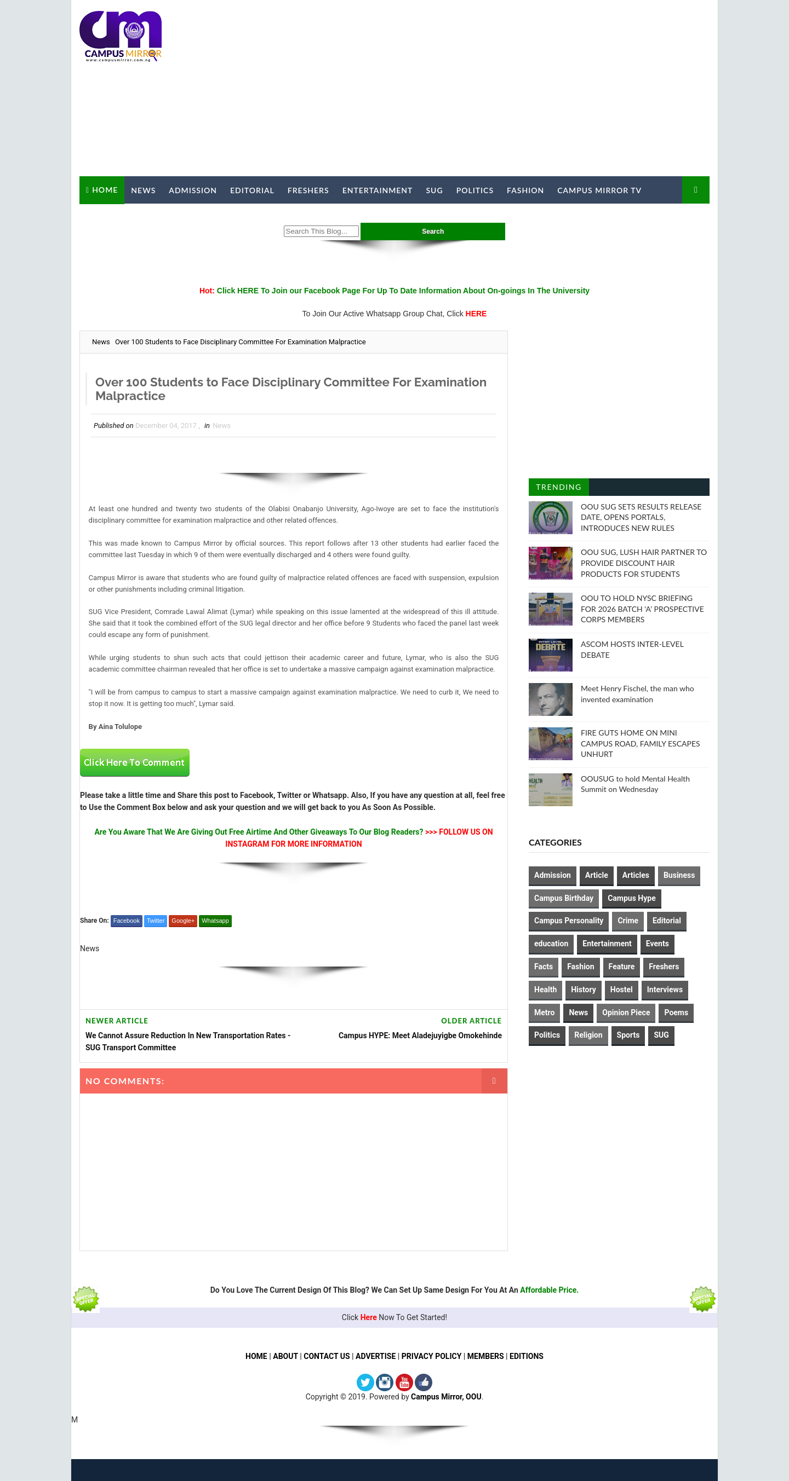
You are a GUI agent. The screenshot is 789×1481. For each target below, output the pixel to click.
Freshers (308, 190)
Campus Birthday (563, 898)
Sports (628, 1035)
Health (545, 989)
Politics (475, 190)
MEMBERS (485, 1356)
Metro (544, 1012)
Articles (635, 875)
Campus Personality (568, 920)
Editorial (252, 190)
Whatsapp (215, 920)
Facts (543, 966)
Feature (622, 966)
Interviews (665, 989)
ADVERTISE (376, 1356)
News (143, 190)
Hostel (621, 989)
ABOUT (285, 1356)
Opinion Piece (626, 1012)
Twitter (155, 920)
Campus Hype (632, 898)
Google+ (183, 920)
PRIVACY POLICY (432, 1356)
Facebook (126, 920)
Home (105, 189)
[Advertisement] (510, 88)
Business (679, 875)
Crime (628, 920)
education (551, 943)
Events (657, 943)
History (583, 989)
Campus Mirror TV (599, 190)
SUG (434, 190)
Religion (588, 1035)
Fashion (525, 190)
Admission (193, 190)
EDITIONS (527, 1356)
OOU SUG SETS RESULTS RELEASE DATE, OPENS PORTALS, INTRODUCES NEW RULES (641, 517)
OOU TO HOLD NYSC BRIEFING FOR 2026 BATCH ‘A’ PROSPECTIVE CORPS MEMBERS (642, 608)
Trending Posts (558, 489)
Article (596, 875)
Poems (676, 1012)
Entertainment (377, 190)
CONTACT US (327, 1356)
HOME (256, 1356)
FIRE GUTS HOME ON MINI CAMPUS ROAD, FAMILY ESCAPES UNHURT (640, 743)
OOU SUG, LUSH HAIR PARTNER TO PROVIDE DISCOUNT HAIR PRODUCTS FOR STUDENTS (644, 562)
